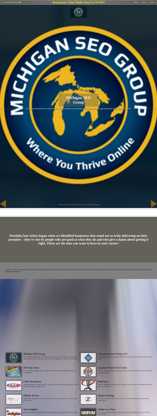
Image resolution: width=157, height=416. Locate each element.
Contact (152, 2)
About (144, 2)
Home (137, 2)
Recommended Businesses (10, 2)
